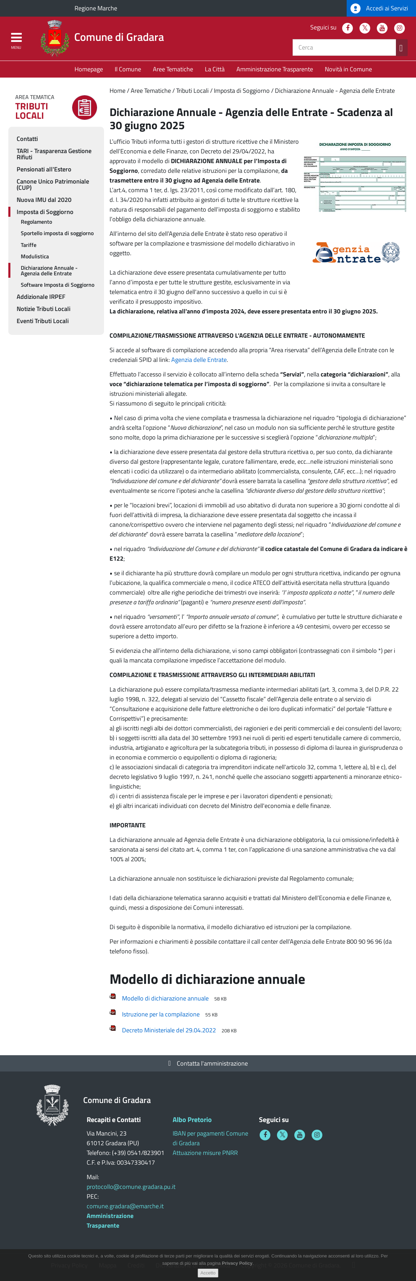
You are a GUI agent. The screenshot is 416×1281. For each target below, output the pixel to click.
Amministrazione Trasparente (274, 69)
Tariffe (28, 245)
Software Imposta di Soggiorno (57, 285)
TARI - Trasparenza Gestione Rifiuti (54, 154)
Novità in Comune (348, 69)
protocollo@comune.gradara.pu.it (131, 1186)
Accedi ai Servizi (379, 8)
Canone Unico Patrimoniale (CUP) (53, 184)
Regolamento (36, 221)
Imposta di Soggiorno (242, 90)
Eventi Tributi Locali (43, 321)
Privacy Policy (237, 1264)
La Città (215, 69)
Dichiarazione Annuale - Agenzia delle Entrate (335, 90)
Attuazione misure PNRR (205, 1152)
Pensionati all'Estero (44, 169)
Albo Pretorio (192, 1119)
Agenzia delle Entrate (199, 359)
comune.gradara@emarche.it (125, 1206)
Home (117, 90)
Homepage (89, 69)
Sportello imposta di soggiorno (57, 233)
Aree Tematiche (173, 69)
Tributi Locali (192, 90)
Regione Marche (96, 8)
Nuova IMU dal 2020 (44, 199)
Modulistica (35, 256)
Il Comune (128, 69)
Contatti (27, 138)
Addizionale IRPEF (41, 296)
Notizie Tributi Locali (43, 308)
